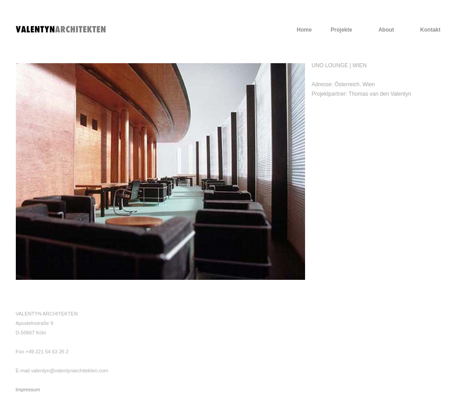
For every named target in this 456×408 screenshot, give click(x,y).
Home (303, 29)
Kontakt (430, 29)
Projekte (341, 29)
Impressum (28, 389)
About (386, 29)
